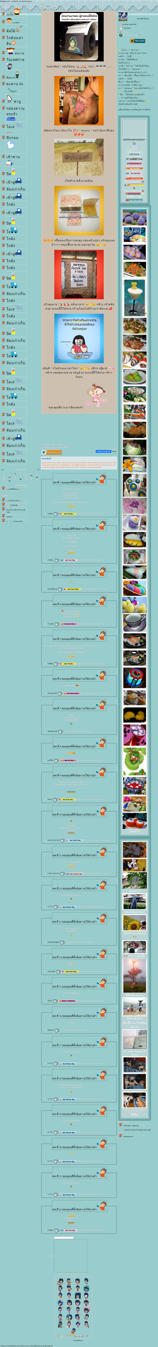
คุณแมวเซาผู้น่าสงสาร (52, 465)
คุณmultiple (57, 463)
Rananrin (54, 1030)
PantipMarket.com (13, 1346)
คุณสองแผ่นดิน (60, 467)
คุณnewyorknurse (47, 463)
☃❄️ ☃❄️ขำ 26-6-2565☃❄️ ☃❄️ (15, 522)
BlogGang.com (128, 1136)
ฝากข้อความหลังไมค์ (127, 24)
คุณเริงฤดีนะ (83, 463)
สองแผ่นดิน (54, 971)
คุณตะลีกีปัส (76, 465)
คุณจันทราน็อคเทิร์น (95, 467)
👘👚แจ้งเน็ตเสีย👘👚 (13, 505)
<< (2, 470)
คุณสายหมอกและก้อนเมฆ (70, 463)
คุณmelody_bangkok (48, 467)
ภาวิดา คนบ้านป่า (56, 873)
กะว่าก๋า (53, 906)
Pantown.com (24, 1346)
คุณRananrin (84, 467)
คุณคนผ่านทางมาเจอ (94, 465)
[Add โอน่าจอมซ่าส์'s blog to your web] (137, 1130)
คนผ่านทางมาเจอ (56, 840)
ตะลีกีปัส (53, 760)
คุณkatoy (105, 465)
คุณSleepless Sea (65, 465)
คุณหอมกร (83, 465)
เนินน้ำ (53, 1001)
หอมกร (53, 799)
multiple (53, 513)
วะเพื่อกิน (12, 21)
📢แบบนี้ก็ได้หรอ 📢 (13, 489)
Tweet (114, 451)
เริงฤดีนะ (53, 560)
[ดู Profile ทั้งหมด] (143, 19)
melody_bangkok (56, 942)
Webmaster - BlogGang (131, 1126)
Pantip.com (4, 1346)
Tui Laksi (53, 624)
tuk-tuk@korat (55, 589)
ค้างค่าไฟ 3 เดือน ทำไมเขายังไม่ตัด (15, 511)
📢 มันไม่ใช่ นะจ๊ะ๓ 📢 (13, 501)
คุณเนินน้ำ (75, 467)
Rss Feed (124, 28)
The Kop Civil (55, 693)
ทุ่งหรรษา (9, 517)
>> (38, 470)
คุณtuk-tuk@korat (93, 463)
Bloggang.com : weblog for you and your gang (16, 1)
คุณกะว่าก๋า (112, 465)
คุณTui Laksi (104, 463)
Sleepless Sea (55, 731)
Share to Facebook (103, 451)
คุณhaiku (69, 467)
